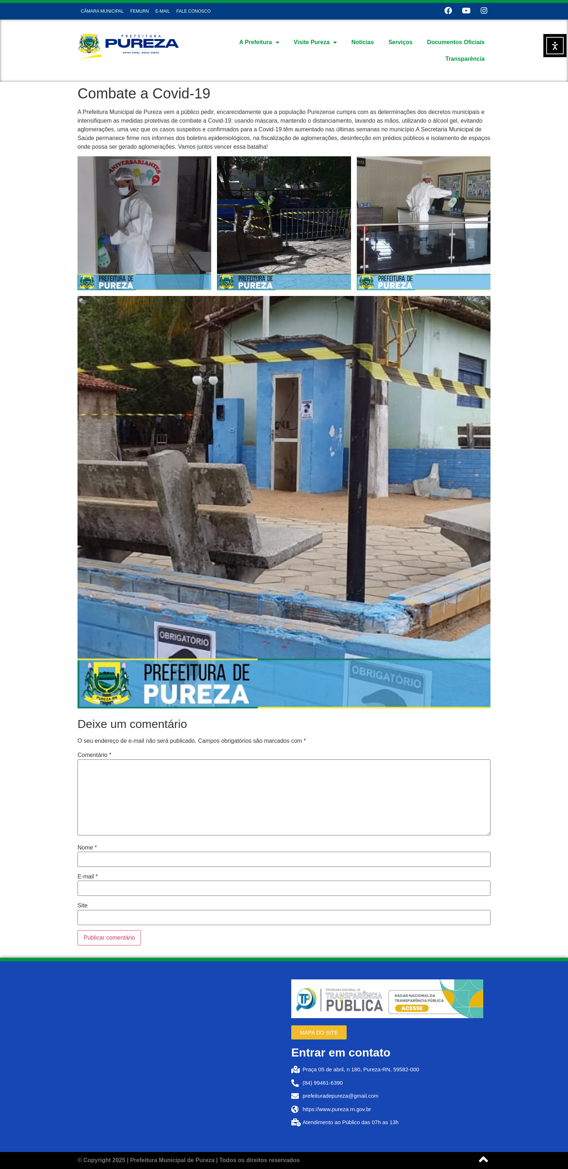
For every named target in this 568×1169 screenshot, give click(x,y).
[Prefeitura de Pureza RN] (181, 1057)
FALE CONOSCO (193, 11)
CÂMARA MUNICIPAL (102, 11)
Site (83, 905)
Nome (87, 848)
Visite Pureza (315, 42)
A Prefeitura (259, 42)
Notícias (362, 42)
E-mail (88, 877)
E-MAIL (162, 11)
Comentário (94, 755)
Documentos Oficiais (456, 42)
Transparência (465, 59)
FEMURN (139, 11)
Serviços (400, 42)
